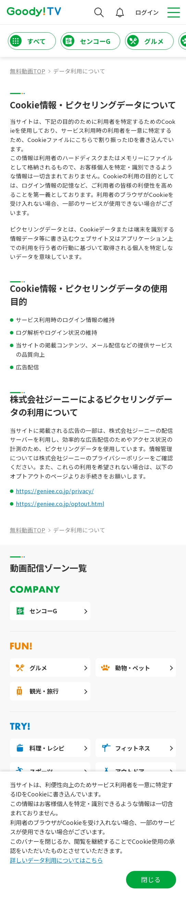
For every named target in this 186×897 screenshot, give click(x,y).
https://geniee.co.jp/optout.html (60, 503)
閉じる (151, 879)
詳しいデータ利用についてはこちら (56, 860)
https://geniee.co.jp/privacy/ (55, 491)
